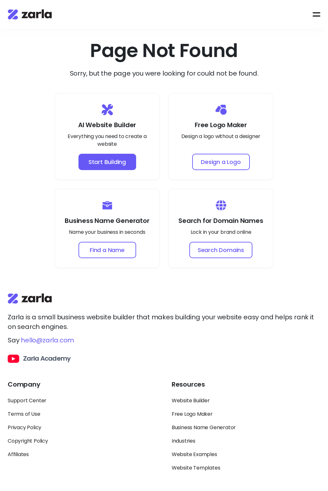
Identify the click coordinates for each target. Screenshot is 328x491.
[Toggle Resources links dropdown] (246, 387)
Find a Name (107, 250)
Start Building (107, 162)
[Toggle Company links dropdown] (82, 387)
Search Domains (221, 250)
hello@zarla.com (47, 340)
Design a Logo (221, 162)
